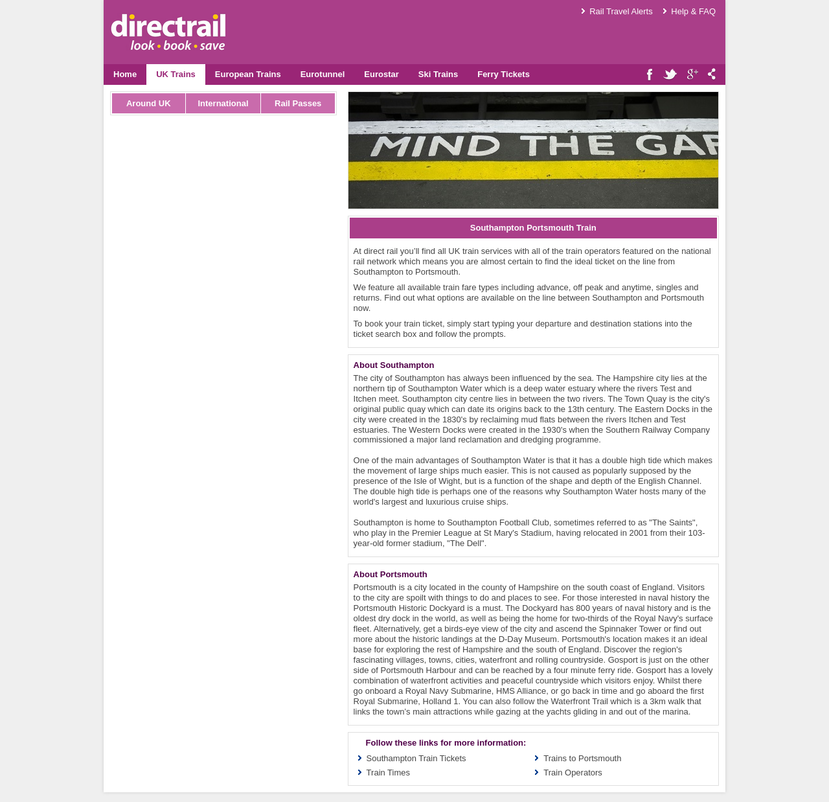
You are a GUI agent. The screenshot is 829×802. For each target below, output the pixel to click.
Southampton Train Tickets (416, 758)
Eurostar (381, 74)
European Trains (248, 74)
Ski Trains (438, 74)
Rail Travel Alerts (621, 11)
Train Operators (572, 772)
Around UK (148, 103)
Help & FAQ (693, 11)
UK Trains (176, 74)
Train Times (388, 772)
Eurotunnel (323, 74)
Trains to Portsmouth (582, 758)
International (223, 103)
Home (125, 74)
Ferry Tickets (503, 74)
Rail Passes (298, 103)
